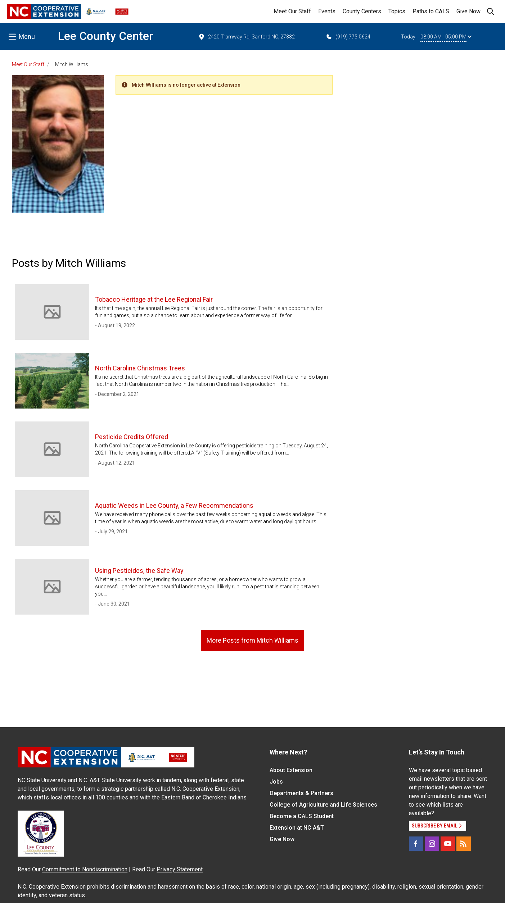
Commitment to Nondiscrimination (84, 869)
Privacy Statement (180, 869)
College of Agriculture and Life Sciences (323, 804)
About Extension (291, 770)
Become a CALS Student (302, 816)
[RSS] (463, 843)
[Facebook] (416, 843)
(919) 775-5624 (347, 36)
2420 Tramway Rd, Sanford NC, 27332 (246, 36)
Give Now (468, 11)
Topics (396, 11)
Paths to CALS (430, 11)
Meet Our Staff (292, 11)
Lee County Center (105, 36)
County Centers (362, 11)
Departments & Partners (301, 793)
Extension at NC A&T (297, 827)
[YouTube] (448, 843)
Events (326, 11)
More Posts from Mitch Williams (252, 640)
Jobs (276, 781)
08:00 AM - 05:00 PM (446, 37)
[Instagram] (432, 843)
